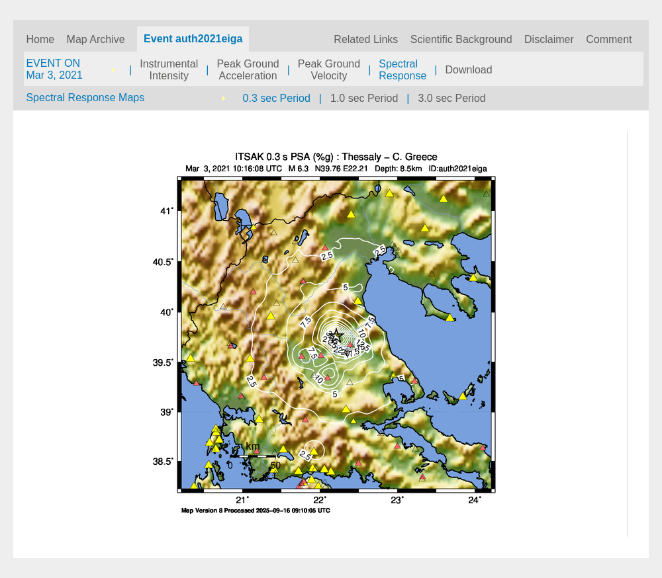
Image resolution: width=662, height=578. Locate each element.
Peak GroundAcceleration (247, 69)
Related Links (366, 39)
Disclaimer (549, 39)
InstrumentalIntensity (169, 69)
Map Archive (96, 39)
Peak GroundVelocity (329, 69)
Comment (609, 39)
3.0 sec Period (451, 98)
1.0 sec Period (364, 98)
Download (469, 69)
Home (40, 39)
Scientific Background (461, 39)
